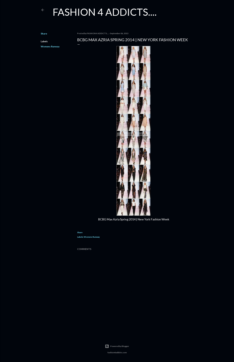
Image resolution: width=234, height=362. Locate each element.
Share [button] (44, 33)
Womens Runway (50, 46)
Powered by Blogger (117, 346)
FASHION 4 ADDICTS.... (105, 12)
